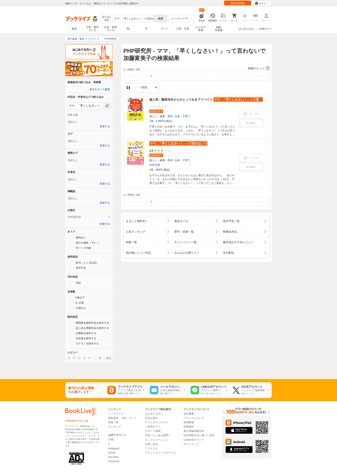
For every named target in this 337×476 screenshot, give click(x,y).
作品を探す (151, 418)
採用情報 (189, 422)
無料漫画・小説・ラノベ (122, 418)
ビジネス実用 (201, 29)
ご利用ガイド (264, 29)
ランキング (114, 426)
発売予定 (78, 267)
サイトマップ (191, 444)
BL (128, 28)
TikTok (111, 452)
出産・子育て (182, 116)
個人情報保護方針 (194, 430)
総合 (74, 28)
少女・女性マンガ (110, 29)
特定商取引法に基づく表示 (199, 435)
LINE (111, 439)
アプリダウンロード (156, 422)
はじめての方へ (247, 29)
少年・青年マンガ (92, 29)
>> (262, 76)
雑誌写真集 (219, 29)
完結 (75, 282)
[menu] (100, 357)
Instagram (113, 448)
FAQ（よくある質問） (158, 435)
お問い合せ (151, 444)
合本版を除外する (83, 338)
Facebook (113, 461)
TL (146, 28)
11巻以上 (78, 308)
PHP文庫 (154, 164)
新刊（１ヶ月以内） (84, 262)
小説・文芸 (182, 28)
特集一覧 (113, 422)
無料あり (78, 237)
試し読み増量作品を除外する (89, 328)
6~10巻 (77, 302)
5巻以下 (77, 297)
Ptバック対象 (80, 247)
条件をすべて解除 (99, 89)
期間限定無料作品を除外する (89, 322)
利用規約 (189, 426)
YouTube (113, 457)
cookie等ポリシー (194, 439)
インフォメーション (156, 439)
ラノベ (164, 28)
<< (130, 76)
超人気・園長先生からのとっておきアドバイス (210, 99)
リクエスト (151, 448)
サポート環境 (153, 430)
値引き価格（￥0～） (85, 242)
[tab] (89, 217)
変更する (105, 126)
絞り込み (106, 19)
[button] (196, 68)
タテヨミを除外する (84, 343)
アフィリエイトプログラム (160, 452)
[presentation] (68, 358)
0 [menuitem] (100, 357)
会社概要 (189, 413)
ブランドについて (194, 418)
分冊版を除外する (83, 333)
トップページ (116, 413)
